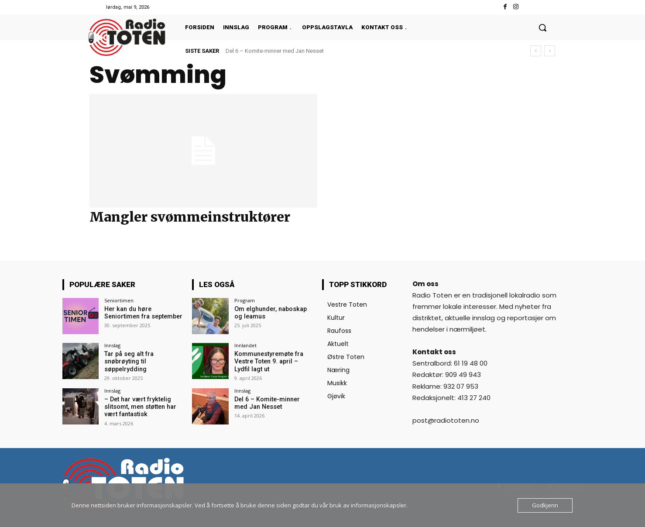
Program (244, 300)
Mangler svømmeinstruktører (189, 217)
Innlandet (245, 345)
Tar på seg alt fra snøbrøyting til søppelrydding (128, 361)
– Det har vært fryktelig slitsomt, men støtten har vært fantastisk (139, 406)
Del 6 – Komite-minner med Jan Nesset (275, 51)
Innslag (112, 345)
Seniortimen (119, 300)
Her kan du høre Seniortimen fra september (143, 312)
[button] (542, 27)
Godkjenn (545, 505)
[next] (549, 50)
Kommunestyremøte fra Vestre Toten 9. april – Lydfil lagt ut (273, 361)
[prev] (535, 50)
